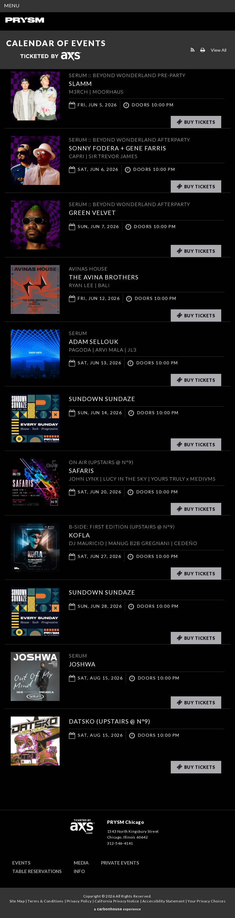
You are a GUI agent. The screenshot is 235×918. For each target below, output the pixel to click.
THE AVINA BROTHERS (105, 277)
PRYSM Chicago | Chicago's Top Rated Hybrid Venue (24, 20)
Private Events (120, 862)
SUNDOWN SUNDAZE (103, 398)
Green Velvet (93, 212)
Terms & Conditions (46, 901)
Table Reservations (37, 871)
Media (81, 862)
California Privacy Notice (117, 901)
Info (79, 871)
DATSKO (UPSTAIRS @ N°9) (111, 721)
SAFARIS (82, 470)
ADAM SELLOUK (94, 341)
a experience (117, 909)
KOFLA (80, 535)
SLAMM (81, 83)
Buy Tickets (196, 122)
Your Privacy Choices (207, 901)
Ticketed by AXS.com (50, 56)
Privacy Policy (79, 901)
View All (218, 49)
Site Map (17, 901)
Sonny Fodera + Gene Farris (119, 148)
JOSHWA (83, 664)
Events (21, 862)
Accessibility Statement (163, 901)
